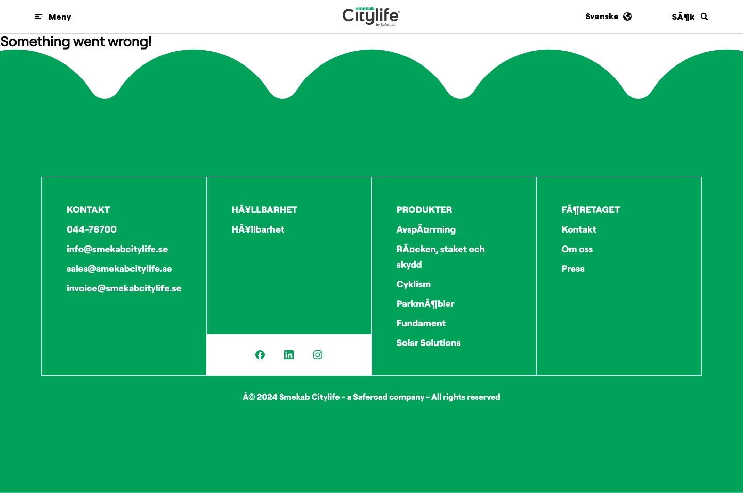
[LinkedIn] (289, 354)
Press (573, 268)
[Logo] (371, 16)
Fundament (421, 323)
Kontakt (578, 229)
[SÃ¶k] (690, 16)
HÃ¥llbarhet (258, 229)
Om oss (577, 249)
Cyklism (414, 284)
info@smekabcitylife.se (117, 249)
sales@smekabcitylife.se (119, 268)
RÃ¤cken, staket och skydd (441, 256)
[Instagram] (317, 354)
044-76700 (92, 229)
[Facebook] (260, 354)
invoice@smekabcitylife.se (124, 288)
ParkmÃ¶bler (426, 303)
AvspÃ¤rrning (426, 229)
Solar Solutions (429, 343)
